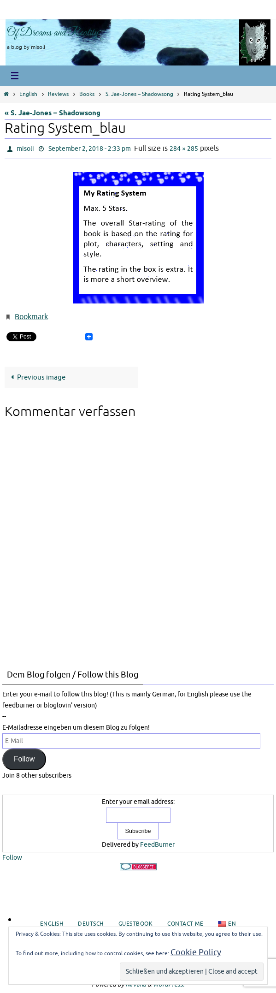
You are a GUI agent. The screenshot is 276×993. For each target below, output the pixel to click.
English (28, 94)
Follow (24, 759)
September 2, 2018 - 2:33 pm (89, 149)
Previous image (36, 377)
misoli (25, 149)
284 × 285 (184, 149)
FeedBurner (157, 845)
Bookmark (31, 316)
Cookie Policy (195, 952)
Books (86, 94)
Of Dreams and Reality (53, 33)
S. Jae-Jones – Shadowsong (139, 94)
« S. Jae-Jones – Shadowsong (52, 113)
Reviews (58, 94)
